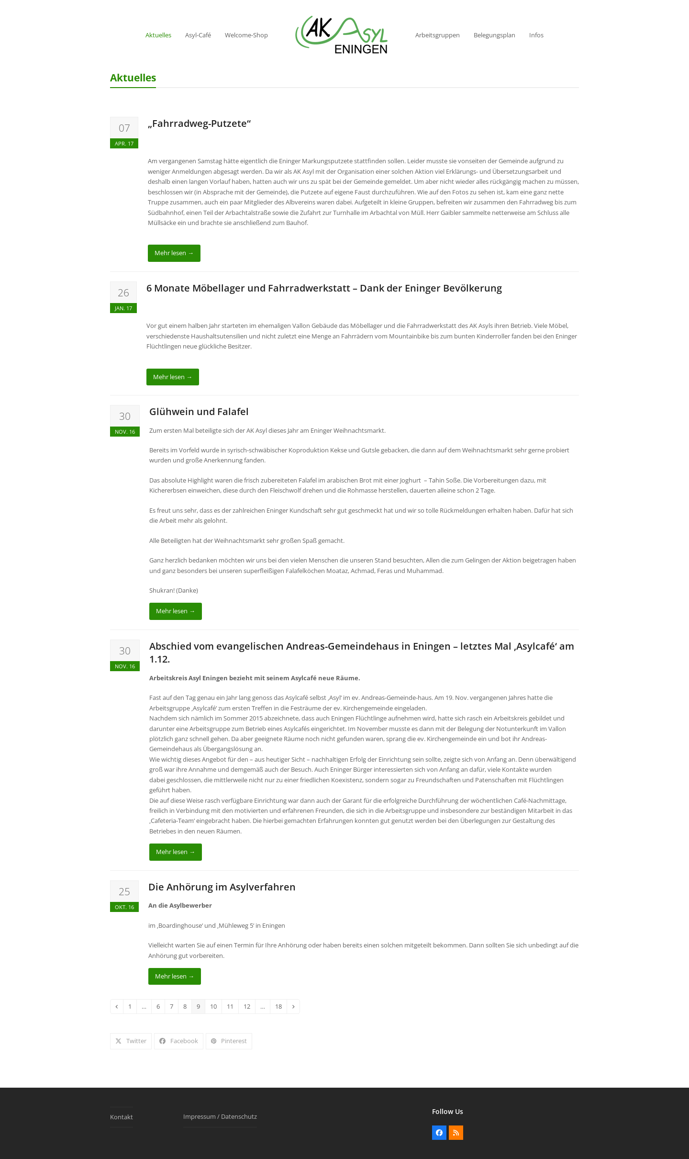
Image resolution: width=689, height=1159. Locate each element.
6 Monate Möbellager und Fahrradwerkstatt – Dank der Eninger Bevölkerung (324, 287)
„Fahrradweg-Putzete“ (199, 123)
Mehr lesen (174, 252)
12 (249, 1006)
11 (232, 1006)
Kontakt (121, 1117)
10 (216, 1006)
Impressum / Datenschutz (220, 1116)
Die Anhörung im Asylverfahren (222, 886)
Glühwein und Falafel (199, 411)
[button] (131, 1041)
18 (281, 1006)
